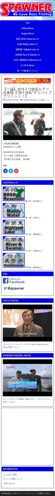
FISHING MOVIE (29, 100)
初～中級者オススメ (27, 70)
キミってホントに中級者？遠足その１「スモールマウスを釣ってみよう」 (27, 399)
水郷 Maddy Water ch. (27, 44)
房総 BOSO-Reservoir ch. (27, 39)
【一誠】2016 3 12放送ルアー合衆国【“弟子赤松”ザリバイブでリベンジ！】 (27, 92)
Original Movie (27, 33)
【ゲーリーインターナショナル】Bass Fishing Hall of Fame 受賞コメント (27, 344)
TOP (28, 23)
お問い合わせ (9, 483)
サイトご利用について (12, 479)
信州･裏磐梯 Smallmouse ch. (28, 60)
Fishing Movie (27, 28)
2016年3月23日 (12, 100)
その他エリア (43, 100)
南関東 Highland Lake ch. (27, 49)
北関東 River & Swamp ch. (27, 54)
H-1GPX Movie (27, 65)
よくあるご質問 (10, 474)
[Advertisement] (27, 436)
